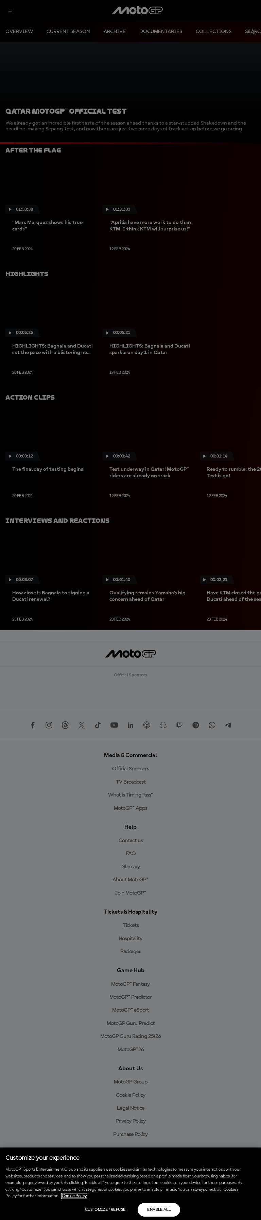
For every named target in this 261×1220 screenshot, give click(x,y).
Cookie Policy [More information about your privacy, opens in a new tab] (74, 1196)
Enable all (159, 1210)
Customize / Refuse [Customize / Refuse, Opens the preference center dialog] (105, 1210)
